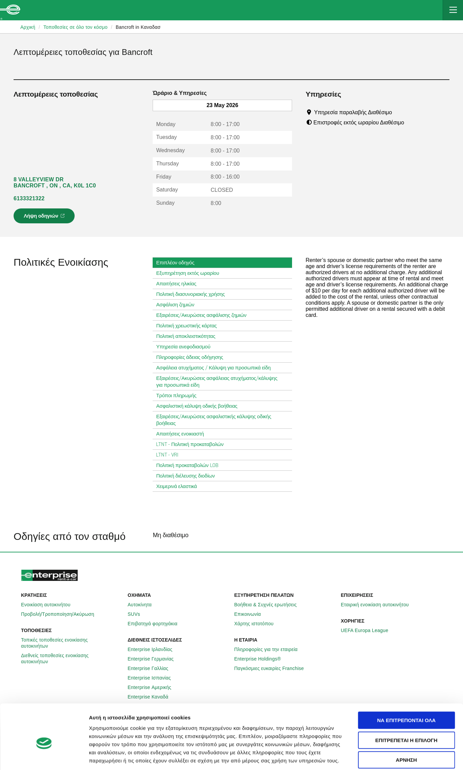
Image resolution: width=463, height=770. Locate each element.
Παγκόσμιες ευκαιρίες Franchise (272, 668)
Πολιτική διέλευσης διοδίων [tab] (188, 475)
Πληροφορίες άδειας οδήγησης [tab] (192, 357)
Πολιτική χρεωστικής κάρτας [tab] (189, 325)
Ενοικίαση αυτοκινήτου (49, 604)
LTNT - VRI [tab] (170, 454)
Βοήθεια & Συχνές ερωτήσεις (269, 604)
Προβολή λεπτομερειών (397, 756)
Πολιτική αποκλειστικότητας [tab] (188, 336)
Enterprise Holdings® (261, 659)
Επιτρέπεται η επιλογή (406, 707)
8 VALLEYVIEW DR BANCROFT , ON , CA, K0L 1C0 (55, 182)
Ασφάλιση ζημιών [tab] (177, 304)
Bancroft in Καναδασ (138, 27)
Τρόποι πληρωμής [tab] (179, 395)
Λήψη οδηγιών (45, 217)
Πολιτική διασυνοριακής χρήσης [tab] (193, 294)
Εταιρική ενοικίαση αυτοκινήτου (378, 604)
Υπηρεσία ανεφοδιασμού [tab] (186, 346)
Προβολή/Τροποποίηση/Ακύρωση (61, 614)
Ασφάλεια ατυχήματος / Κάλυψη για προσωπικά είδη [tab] (216, 367)
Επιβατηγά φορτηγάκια (156, 623)
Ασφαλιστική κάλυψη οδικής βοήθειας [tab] (199, 406)
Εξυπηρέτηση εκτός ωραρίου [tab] (190, 273)
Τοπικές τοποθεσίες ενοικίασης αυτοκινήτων (71, 643)
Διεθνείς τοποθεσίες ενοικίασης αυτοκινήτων (71, 658)
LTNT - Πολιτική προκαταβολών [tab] (192, 444)
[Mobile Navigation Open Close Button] (453, 10)
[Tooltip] (398, 112)
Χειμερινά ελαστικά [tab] (179, 486)
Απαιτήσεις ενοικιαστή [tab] (182, 433)
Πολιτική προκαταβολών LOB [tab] (190, 465)
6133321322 (29, 198)
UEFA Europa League (368, 630)
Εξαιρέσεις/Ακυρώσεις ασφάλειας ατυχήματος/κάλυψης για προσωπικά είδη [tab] (222, 381)
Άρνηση (406, 727)
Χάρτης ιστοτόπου (257, 623)
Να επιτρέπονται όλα (406, 687)
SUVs (138, 614)
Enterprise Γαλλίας (152, 668)
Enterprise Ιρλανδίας (154, 649)
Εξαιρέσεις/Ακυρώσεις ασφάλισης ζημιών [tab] (204, 315)
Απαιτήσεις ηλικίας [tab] (178, 283)
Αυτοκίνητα (143, 604)
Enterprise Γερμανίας (154, 659)
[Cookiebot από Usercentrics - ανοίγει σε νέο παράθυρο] (44, 757)
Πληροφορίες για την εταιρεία (269, 649)
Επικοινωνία (251, 614)
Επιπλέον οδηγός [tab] (177, 262)
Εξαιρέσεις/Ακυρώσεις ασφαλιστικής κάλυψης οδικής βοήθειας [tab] (222, 420)
